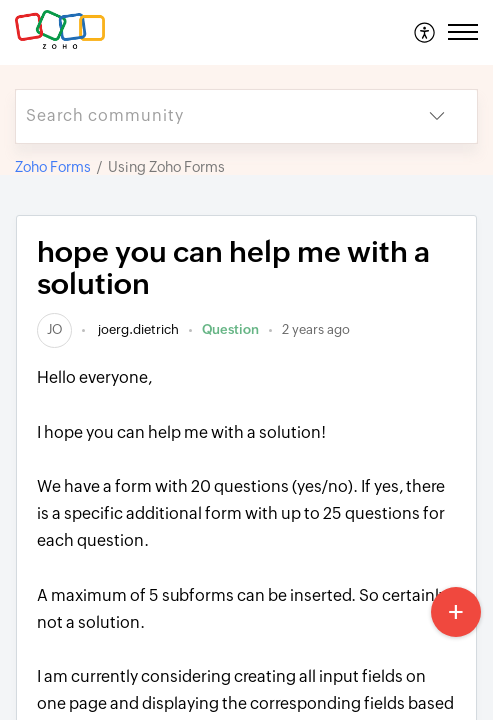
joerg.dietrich (137, 329)
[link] (54, 329)
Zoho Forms (53, 167)
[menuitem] (425, 32)
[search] (206, 116)
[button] (425, 32)
